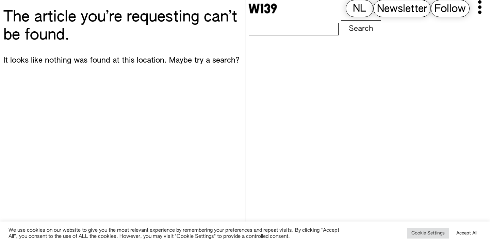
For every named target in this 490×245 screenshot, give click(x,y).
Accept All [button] (466, 233)
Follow (450, 9)
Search (361, 29)
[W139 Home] (262, 8)
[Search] (294, 29)
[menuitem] (359, 9)
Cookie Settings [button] (428, 233)
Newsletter (402, 9)
